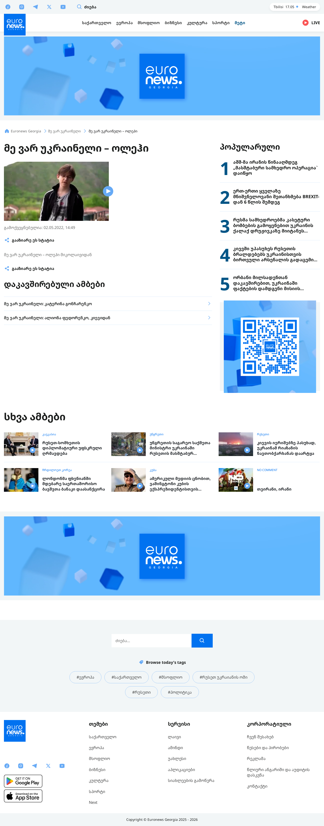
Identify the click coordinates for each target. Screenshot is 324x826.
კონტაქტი (257, 786)
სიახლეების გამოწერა (191, 780)
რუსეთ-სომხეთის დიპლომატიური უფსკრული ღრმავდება (72, 448)
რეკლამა (256, 758)
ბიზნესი (97, 769)
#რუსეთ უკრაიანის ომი (223, 677)
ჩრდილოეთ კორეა (57, 470)
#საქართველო (127, 677)
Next (93, 802)
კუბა (153, 470)
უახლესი (177, 758)
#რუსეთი (141, 692)
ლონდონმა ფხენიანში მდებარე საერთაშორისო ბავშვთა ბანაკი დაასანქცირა (73, 484)
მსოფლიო (99, 758)
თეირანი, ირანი (274, 489)
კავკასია (49, 434)
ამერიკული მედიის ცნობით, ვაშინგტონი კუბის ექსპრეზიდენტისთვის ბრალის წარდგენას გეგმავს (180, 484)
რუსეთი (263, 434)
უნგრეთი (156, 434)
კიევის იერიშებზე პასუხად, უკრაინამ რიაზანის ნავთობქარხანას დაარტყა (286, 448)
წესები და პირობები (268, 747)
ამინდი (175, 747)
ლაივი (174, 736)
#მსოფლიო (170, 677)
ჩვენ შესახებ (260, 736)
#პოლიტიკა (180, 692)
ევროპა (96, 747)
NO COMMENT (267, 470)
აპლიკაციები (181, 769)
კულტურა (99, 780)
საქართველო (102, 736)
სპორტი (97, 791)
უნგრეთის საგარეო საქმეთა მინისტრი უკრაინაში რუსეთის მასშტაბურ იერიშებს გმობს (180, 448)
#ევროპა (85, 677)
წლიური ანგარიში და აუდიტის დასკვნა (278, 772)
